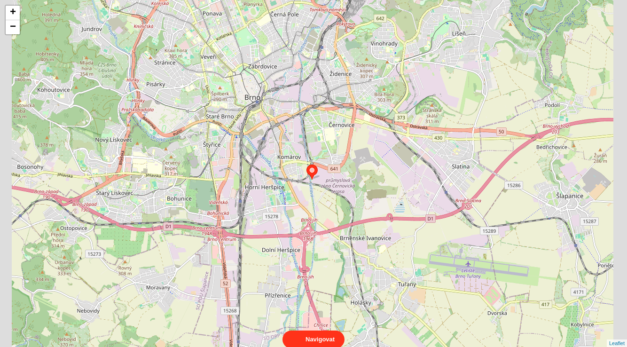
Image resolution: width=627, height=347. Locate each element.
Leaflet (617, 335)
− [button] (13, 27)
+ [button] (13, 13)
